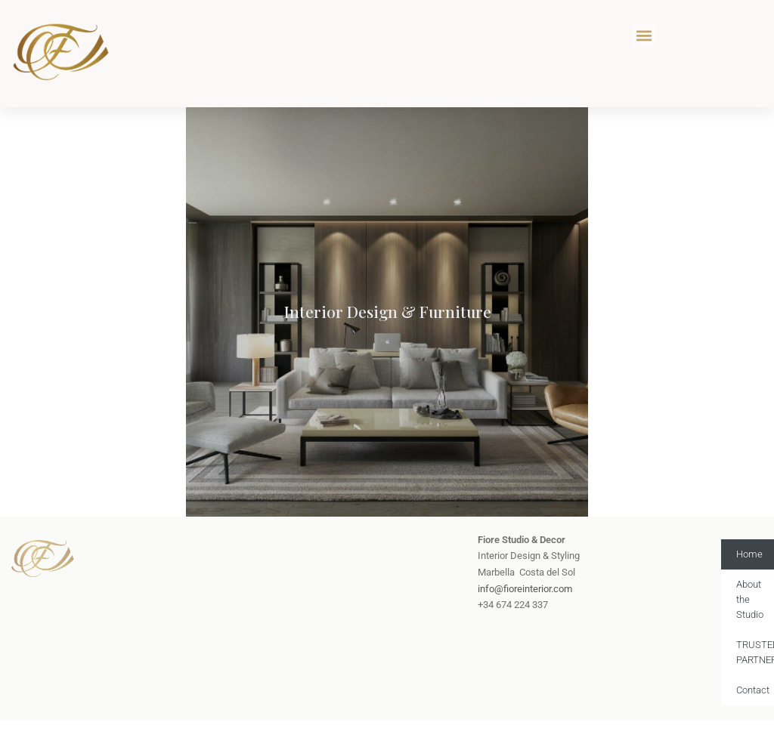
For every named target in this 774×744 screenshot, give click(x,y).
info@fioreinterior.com (525, 588)
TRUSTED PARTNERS (755, 652)
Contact (752, 690)
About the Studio (749, 599)
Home (749, 554)
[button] (644, 35)
